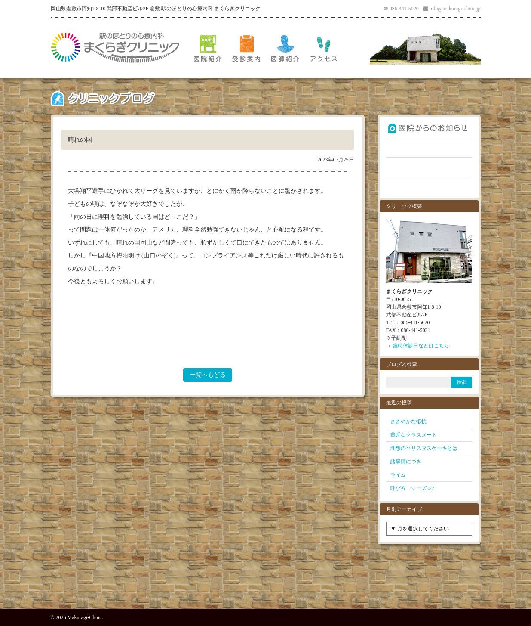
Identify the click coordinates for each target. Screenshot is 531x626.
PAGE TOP (265, 589)
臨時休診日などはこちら (421, 346)
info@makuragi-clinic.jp (455, 9)
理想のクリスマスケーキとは (423, 448)
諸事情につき (405, 462)
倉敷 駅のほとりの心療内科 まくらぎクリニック (115, 48)
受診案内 (246, 48)
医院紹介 (207, 48)
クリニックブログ (429, 167)
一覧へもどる (208, 375)
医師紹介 (285, 48)
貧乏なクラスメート (413, 435)
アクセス (324, 48)
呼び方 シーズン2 (412, 488)
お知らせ (429, 128)
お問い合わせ (429, 186)
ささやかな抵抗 (408, 421)
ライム (398, 475)
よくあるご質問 (429, 148)
